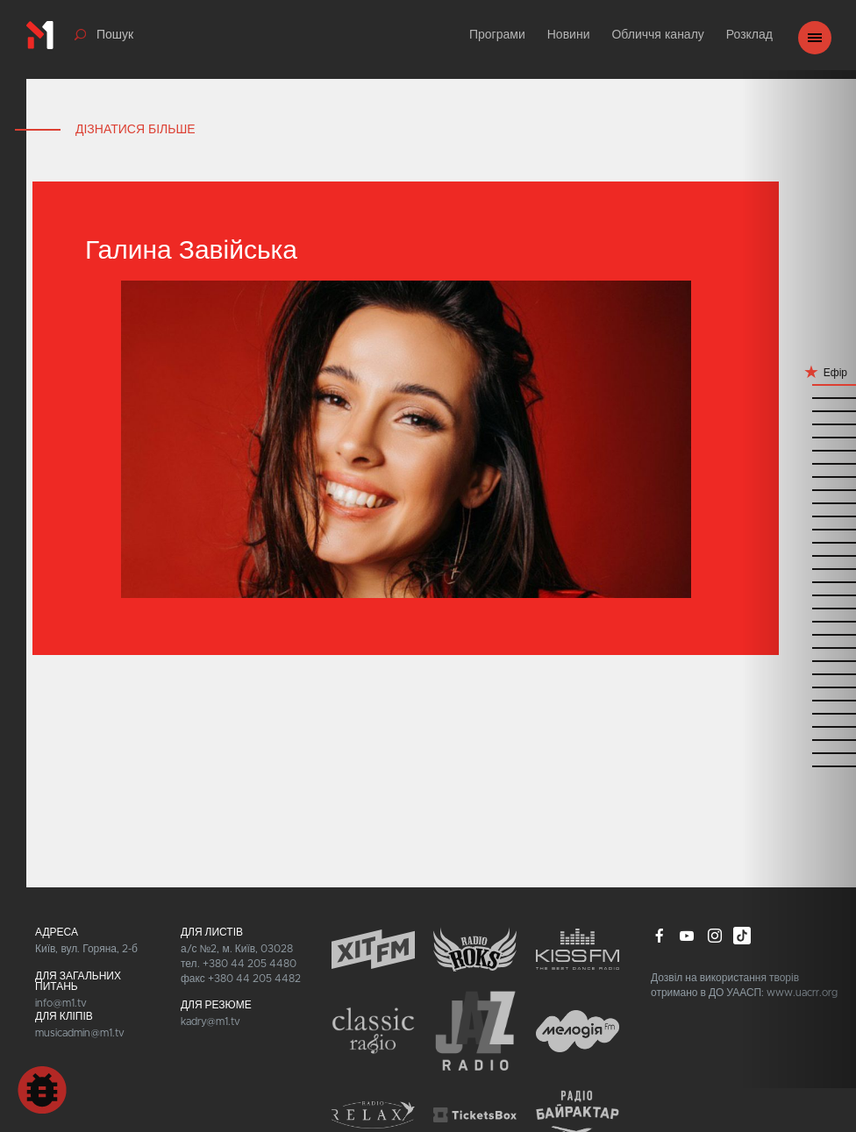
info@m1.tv (61, 1003)
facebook (659, 935)
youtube (687, 935)
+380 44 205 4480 (249, 963)
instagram (715, 935)
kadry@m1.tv (210, 1021)
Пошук (114, 35)
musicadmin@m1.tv (80, 1033)
